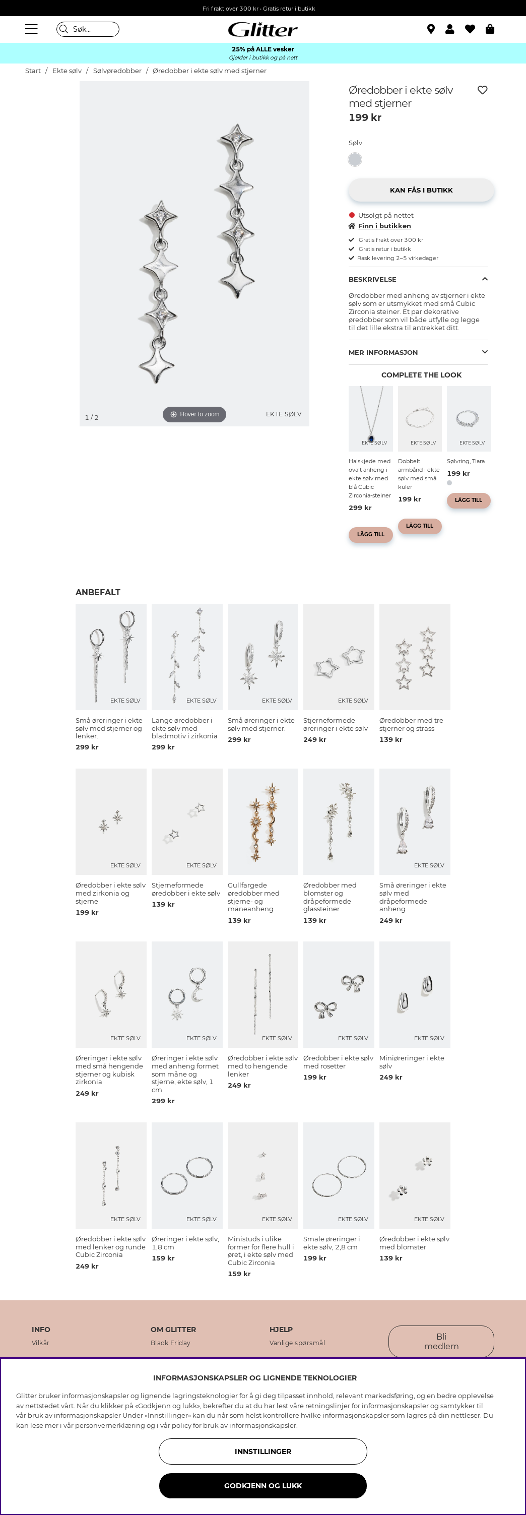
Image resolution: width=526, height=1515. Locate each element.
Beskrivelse (373, 279)
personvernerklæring (110, 1425)
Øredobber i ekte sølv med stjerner (210, 71)
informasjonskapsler (262, 1425)
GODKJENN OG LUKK (263, 1485)
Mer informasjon (383, 352)
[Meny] (32, 29)
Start (33, 71)
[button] (455, 29)
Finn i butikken (380, 226)
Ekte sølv (67, 71)
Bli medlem (441, 1341)
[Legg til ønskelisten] (483, 90)
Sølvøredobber (118, 71)
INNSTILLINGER (263, 1451)
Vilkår (41, 1343)
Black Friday (171, 1343)
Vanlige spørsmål (297, 1343)
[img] (50, 119)
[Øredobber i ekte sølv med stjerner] (358, 159)
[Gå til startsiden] (263, 29)
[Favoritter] (475, 29)
